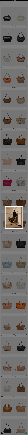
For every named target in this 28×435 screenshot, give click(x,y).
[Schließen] (22, 206)
